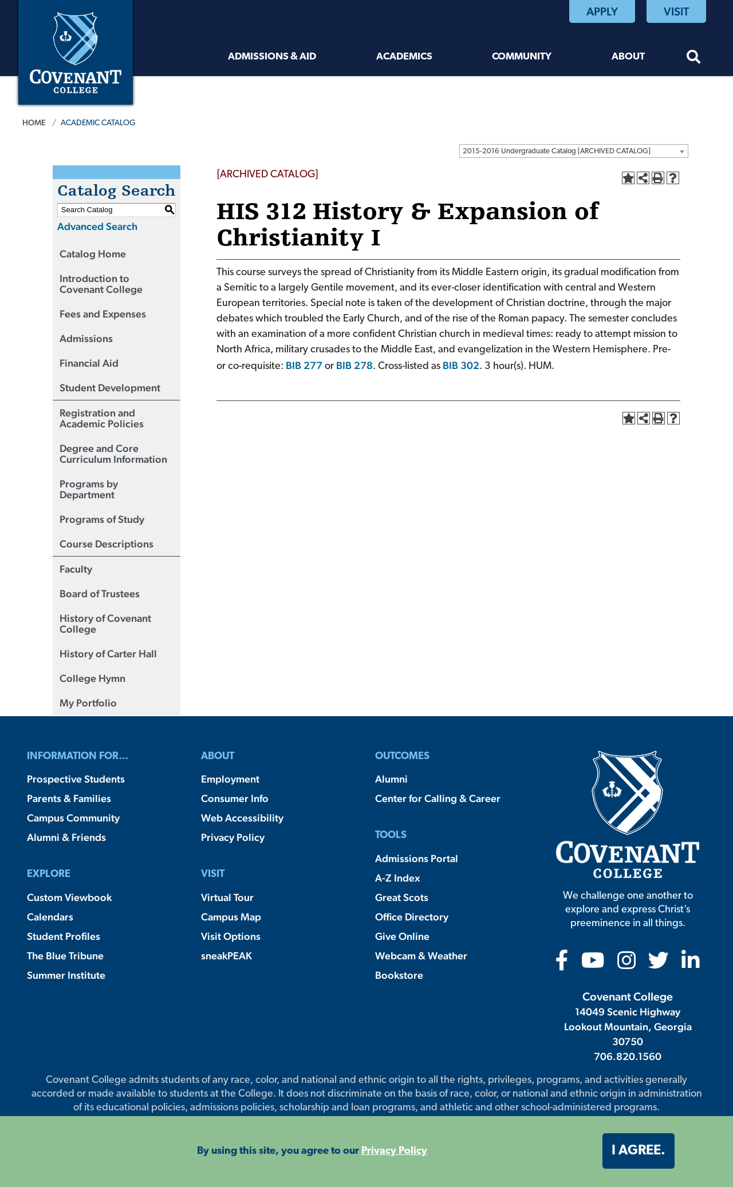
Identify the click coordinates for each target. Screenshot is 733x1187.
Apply (602, 11)
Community (521, 57)
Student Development (110, 388)
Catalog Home (93, 254)
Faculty (76, 569)
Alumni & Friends (66, 837)
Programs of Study (102, 519)
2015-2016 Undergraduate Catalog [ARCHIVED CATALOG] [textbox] (557, 151)
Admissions (86, 338)
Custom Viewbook (69, 897)
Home (34, 122)
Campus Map (231, 917)
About (628, 57)
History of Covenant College (105, 623)
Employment (230, 779)
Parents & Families (69, 798)
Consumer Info (235, 798)
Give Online (402, 936)
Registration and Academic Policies (102, 418)
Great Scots (401, 897)
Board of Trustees (100, 593)
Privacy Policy (233, 837)
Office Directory (411, 917)
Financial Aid (89, 363)
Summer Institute (66, 975)
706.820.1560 (627, 1056)
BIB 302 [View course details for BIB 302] (461, 365)
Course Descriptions (106, 544)
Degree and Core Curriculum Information (113, 453)
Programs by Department (89, 489)
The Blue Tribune (65, 956)
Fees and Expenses (103, 314)
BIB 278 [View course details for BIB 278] (354, 365)
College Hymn (92, 678)
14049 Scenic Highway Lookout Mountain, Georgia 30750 (628, 1026)
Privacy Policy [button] (394, 1151)
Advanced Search (97, 226)
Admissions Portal (416, 858)
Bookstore (399, 975)
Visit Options (231, 936)
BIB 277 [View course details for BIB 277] (304, 365)
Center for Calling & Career (438, 798)
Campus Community (73, 818)
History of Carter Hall (108, 654)
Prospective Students (76, 779)
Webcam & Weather (421, 956)
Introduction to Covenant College (101, 283)
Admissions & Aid (272, 57)
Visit (676, 11)
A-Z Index (397, 878)
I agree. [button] (638, 1151)
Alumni (391, 779)
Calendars (50, 917)
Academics (404, 57)
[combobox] (573, 151)
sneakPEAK (226, 956)
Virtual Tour (227, 897)
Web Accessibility (242, 818)
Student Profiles (63, 936)
